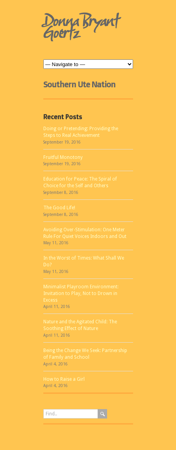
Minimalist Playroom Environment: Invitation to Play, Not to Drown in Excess (81, 293)
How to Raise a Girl (64, 379)
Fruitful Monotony (63, 157)
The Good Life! (59, 207)
